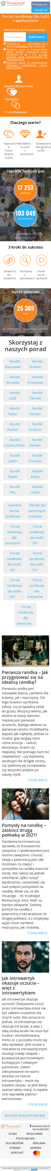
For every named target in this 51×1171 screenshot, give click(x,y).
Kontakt (17, 1152)
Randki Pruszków (35, 380)
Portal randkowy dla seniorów (25, 615)
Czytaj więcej (37, 779)
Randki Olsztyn (36, 411)
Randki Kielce (37, 474)
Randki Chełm (36, 490)
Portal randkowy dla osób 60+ (14, 588)
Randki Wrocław (13, 380)
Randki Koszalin (36, 458)
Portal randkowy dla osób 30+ (36, 534)
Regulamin (34, 1134)
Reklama (39, 1143)
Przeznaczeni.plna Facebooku (41, 1128)
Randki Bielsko (36, 442)
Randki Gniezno (36, 427)
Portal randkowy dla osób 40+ (14, 561)
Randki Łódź (14, 395)
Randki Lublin (14, 458)
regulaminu (21, 46)
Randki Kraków (36, 364)
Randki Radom (13, 427)
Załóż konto (36, 37)
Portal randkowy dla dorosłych (13, 534)
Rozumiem (34, 1169)
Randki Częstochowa (14, 442)
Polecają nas (25, 1138)
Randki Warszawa (13, 364)
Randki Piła (15, 490)
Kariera (35, 1148)
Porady (15, 1148)
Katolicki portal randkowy (13, 511)
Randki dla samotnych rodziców (37, 511)
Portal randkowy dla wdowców (35, 588)
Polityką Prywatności (25, 1169)
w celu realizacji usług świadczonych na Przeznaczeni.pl (26, 57)
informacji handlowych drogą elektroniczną (26, 66)
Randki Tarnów (36, 395)
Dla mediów (14, 1143)
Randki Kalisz (14, 411)
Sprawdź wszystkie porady (24, 1115)
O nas (13, 1134)
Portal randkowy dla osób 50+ (36, 561)
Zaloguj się (40, 4)
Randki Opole (14, 474)
